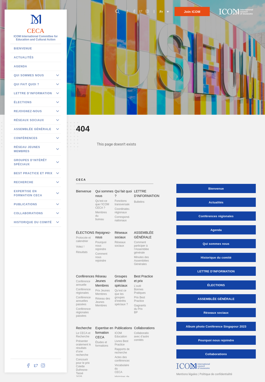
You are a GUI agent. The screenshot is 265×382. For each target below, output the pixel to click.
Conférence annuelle (83, 283)
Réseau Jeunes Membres (27, 149)
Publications (25, 204)
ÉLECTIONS (23, 102)
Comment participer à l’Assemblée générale (141, 247)
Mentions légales (186, 374)
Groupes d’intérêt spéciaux (30, 162)
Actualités (24, 57)
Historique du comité (33, 222)
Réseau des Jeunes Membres (102, 302)
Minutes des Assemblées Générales (141, 261)
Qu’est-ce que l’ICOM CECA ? (102, 204)
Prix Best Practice (139, 299)
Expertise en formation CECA (28, 193)
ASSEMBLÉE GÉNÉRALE (32, 129)
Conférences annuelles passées (84, 301)
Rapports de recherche (122, 351)
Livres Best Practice (121, 342)
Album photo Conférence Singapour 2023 (216, 326)
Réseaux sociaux (29, 120)
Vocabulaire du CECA (122, 369)
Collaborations (28, 213)
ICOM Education (121, 334)
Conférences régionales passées (84, 312)
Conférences (26, 138)
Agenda (20, 66)
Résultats (81, 252)
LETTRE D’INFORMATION (33, 93)
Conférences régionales (84, 291)
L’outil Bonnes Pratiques (140, 289)
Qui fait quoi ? (26, 84)
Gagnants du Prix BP (140, 309)
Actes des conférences (122, 359)
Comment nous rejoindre (101, 257)
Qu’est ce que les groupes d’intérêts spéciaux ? (121, 297)
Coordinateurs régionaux (123, 210)
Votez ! (80, 246)
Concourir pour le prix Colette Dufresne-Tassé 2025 (83, 368)
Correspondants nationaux (124, 218)
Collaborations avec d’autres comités (143, 336)
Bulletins (139, 201)
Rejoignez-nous (28, 111)
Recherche (23, 182)
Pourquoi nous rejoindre (100, 246)
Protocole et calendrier (83, 239)
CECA (35, 30)
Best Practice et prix (33, 173)
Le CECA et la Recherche (84, 334)
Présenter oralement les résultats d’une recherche (84, 347)
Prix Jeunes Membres (102, 292)
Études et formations (101, 344)
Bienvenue (23, 48)
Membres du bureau (101, 216)
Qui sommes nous (29, 75)
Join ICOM (192, 12)
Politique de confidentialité (216, 374)
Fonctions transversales (123, 202)
